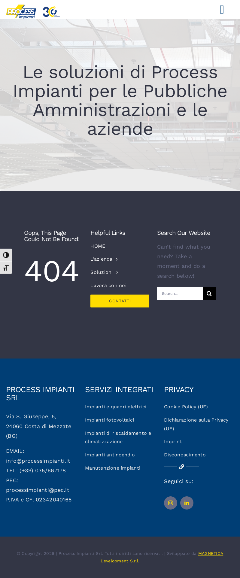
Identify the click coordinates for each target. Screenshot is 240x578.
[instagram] (170, 503)
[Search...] (180, 293)
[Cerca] (209, 293)
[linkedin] (186, 503)
